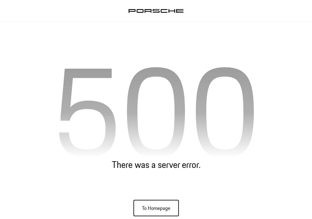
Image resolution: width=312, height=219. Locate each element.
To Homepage (156, 208)
